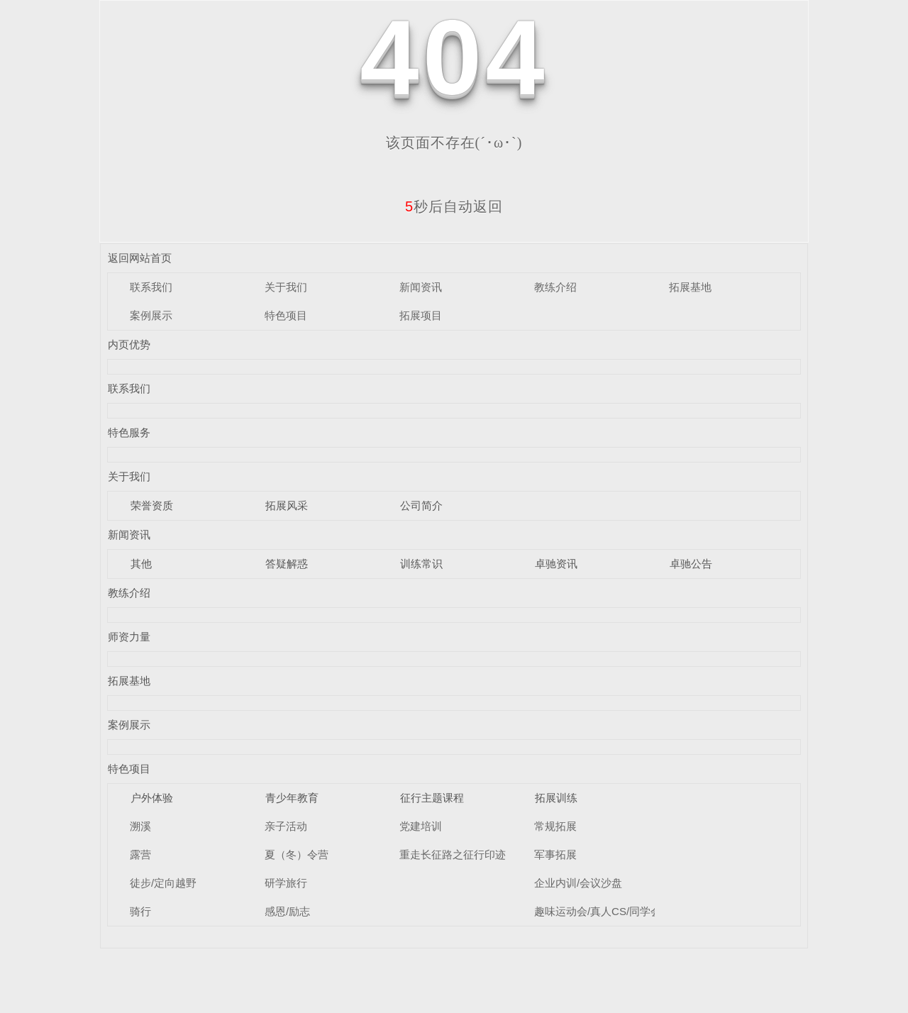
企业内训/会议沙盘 (578, 883)
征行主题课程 (432, 798)
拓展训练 (556, 798)
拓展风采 (286, 505)
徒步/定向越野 (163, 883)
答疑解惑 (286, 564)
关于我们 (286, 287)
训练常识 (421, 564)
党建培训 (420, 826)
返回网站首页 (140, 258)
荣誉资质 (152, 505)
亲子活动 (286, 826)
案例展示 (151, 315)
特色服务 (129, 432)
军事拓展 (555, 854)
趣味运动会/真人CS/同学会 (597, 911)
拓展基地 (690, 287)
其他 (141, 564)
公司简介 (421, 505)
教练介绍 (555, 287)
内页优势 (129, 344)
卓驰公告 (691, 564)
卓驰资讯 (556, 564)
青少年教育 (292, 798)
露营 (140, 854)
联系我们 (151, 287)
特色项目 (286, 315)
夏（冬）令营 (296, 854)
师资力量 (129, 637)
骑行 (140, 911)
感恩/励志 (287, 911)
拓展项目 (420, 315)
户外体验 (152, 798)
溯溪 (140, 826)
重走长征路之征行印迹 (452, 854)
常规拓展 (555, 826)
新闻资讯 (420, 287)
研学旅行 (286, 883)
